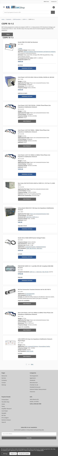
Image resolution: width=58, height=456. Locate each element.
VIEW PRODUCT (27, 121)
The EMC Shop (5, 402)
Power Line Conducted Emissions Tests (39, 214)
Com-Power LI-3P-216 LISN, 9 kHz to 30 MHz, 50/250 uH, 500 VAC (36, 77)
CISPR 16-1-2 (35, 217)
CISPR (27, 248)
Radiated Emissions (41, 246)
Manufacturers (34, 382)
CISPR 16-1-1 (33, 272)
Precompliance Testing (44, 346)
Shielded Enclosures (35, 387)
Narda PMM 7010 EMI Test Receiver (28, 42)
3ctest (3, 404)
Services (4, 378)
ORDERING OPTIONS (27, 68)
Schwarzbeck (5, 399)
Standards (32, 380)
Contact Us (53, 1)
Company (4, 380)
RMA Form (46, 1)
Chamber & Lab (34, 385)
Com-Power (5, 411)
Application (33, 378)
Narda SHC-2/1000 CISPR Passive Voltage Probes (31, 238)
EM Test (4, 415)
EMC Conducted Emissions (31, 346)
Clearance (32, 391)
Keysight (4, 413)
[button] (7, 34)
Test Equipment (34, 376)
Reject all (13, 453)
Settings (5, 453)
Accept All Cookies (24, 453)
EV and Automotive (30, 293)
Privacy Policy (40, 450)
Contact (4, 382)
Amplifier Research (7, 408)
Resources (4, 376)
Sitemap (4, 385)
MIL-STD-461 (33, 248)
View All (4, 422)
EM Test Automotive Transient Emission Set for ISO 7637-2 (34, 289)
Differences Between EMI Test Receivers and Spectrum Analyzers (39, 51)
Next (33, 364)
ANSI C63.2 (39, 272)
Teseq (3, 406)
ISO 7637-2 (29, 295)
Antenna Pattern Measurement (38, 389)
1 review (20, 48)
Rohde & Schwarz (6, 420)
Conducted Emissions (30, 246)
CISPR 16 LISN (29, 351)
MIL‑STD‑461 (45, 272)
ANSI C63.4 (29, 217)
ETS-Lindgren (5, 417)
